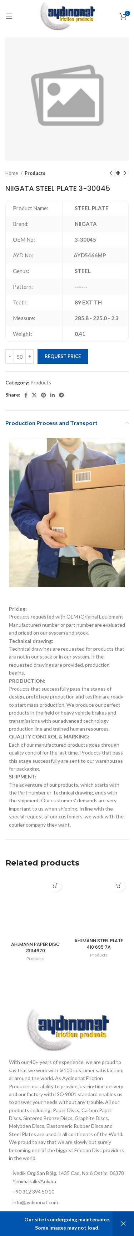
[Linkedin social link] (52, 395)
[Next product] (125, 173)
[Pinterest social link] (43, 395)
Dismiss (123, 1223)
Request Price (63, 356)
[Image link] (67, 1029)
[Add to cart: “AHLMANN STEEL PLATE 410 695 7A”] (119, 885)
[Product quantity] (19, 356)
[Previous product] (110, 173)
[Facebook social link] (26, 395)
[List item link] (67, 1202)
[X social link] (34, 395)
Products (35, 173)
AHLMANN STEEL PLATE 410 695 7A (98, 944)
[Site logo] (67, 15)
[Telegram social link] (61, 395)
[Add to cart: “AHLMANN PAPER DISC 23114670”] (55, 885)
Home (12, 173)
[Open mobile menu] (9, 16)
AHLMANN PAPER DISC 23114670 (35, 947)
